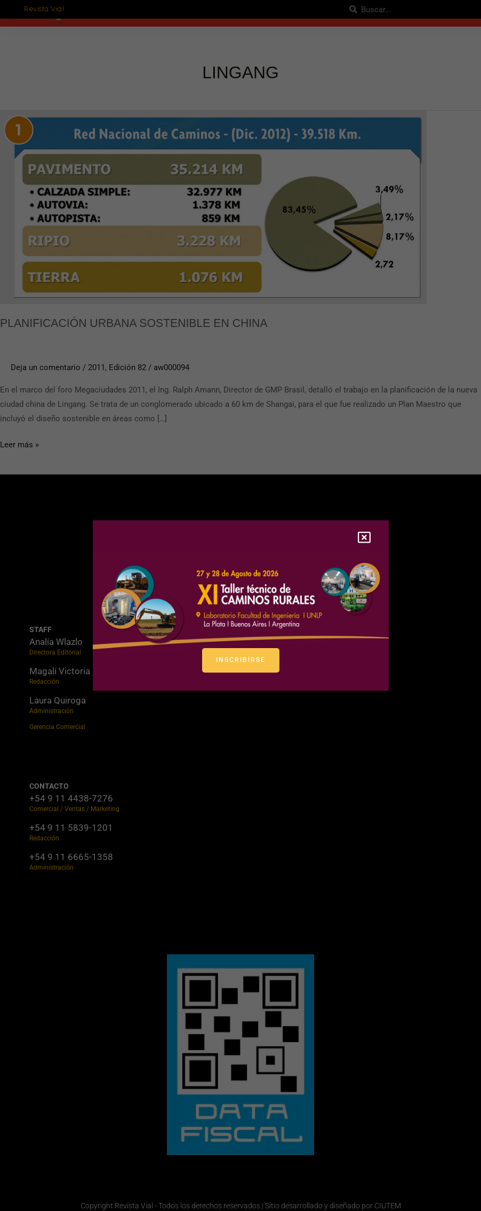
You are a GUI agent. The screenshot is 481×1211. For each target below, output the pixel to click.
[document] (240, 605)
